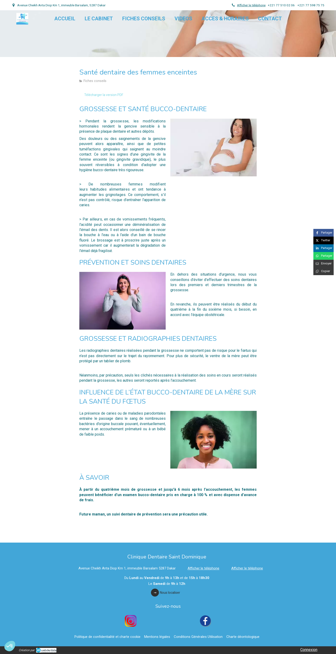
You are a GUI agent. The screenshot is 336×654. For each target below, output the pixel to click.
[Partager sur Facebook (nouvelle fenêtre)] (323, 233)
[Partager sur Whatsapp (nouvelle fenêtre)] (323, 256)
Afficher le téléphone (251, 5)
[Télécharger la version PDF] (103, 95)
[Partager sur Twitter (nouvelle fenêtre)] (323, 240)
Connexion (308, 649)
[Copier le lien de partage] (323, 271)
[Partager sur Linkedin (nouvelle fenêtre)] (323, 248)
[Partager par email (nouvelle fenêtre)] (323, 263)
